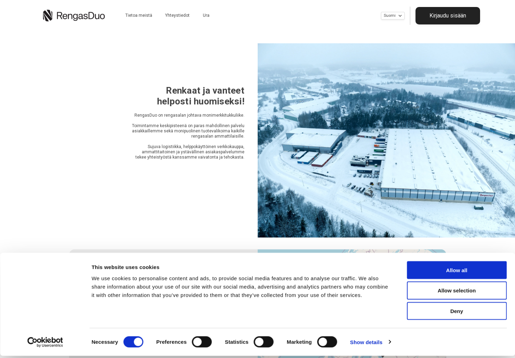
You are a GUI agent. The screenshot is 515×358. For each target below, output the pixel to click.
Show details (366, 344)
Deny (456, 313)
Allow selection (456, 293)
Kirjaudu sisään (455, 15)
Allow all (457, 272)
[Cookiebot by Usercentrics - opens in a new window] (45, 344)
